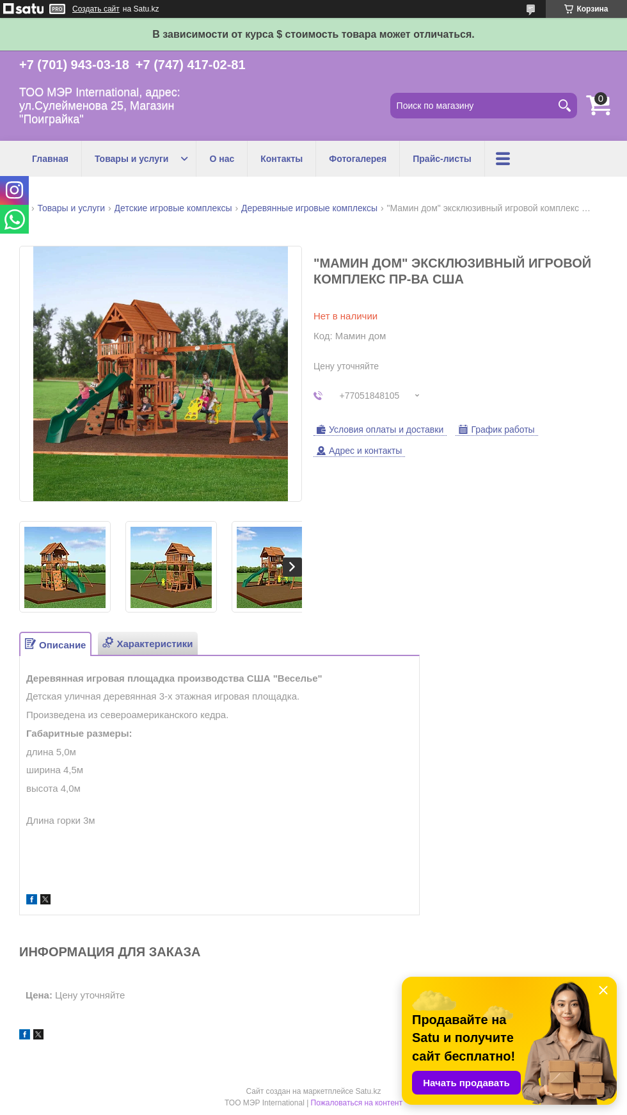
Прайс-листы (442, 159)
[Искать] (564, 105)
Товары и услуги (131, 159)
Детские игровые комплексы (173, 208)
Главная (50, 159)
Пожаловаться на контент (356, 1102)
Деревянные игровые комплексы (309, 208)
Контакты (281, 159)
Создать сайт (96, 8)
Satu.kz (368, 1091)
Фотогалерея (357, 159)
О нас (221, 159)
